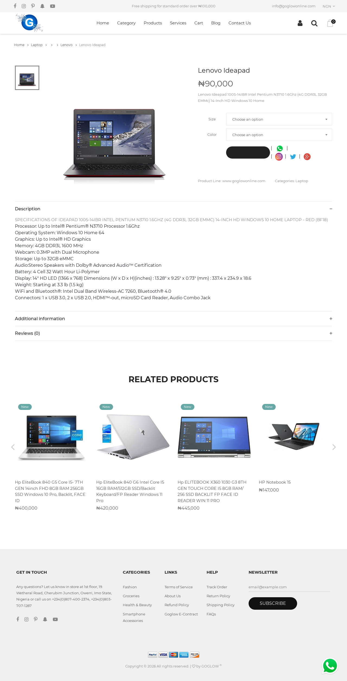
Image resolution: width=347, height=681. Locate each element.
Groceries (131, 596)
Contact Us (240, 22)
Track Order (217, 587)
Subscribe (273, 603)
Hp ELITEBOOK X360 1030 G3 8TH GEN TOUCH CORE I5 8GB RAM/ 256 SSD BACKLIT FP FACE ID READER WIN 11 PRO (212, 491)
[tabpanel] (115, 133)
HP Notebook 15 (275, 482)
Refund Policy (177, 605)
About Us (173, 596)
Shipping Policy (220, 605)
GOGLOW (211, 666)
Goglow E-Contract (181, 614)
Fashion (130, 587)
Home (103, 22)
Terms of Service (179, 587)
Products (153, 22)
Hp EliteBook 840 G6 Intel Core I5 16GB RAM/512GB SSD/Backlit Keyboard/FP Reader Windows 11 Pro (130, 491)
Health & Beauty (137, 605)
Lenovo (68, 45)
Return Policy (218, 596)
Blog (215, 22)
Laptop (39, 45)
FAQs (211, 614)
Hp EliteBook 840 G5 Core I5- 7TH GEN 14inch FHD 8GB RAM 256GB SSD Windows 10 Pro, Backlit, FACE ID (50, 491)
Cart (198, 22)
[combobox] (330, 6)
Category (126, 22)
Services (178, 22)
